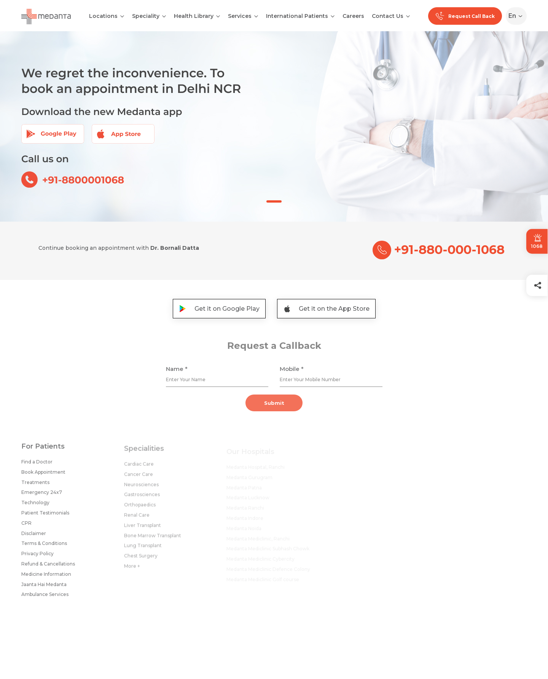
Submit (274, 405)
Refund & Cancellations (48, 566)
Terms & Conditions (44, 545)
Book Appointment (43, 474)
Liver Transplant (142, 528)
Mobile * (292, 371)
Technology (35, 505)
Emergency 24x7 (41, 494)
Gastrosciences (142, 497)
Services (240, 16)
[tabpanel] (274, 126)
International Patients (297, 16)
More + (132, 569)
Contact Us (387, 16)
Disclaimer (33, 535)
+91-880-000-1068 (439, 250)
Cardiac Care (139, 467)
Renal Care (137, 518)
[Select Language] (517, 16)
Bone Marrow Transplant (152, 539)
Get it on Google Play (219, 308)
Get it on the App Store (326, 308)
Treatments (35, 484)
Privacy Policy (37, 556)
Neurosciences (141, 487)
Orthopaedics (140, 508)
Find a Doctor (37, 464)
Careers (353, 16)
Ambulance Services (44, 596)
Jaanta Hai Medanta (44, 586)
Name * (177, 371)
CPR (26, 525)
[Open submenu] (164, 15)
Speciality (145, 16)
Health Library (193, 16)
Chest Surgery (141, 559)
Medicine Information (46, 576)
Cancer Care (138, 477)
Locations (103, 16)
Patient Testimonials (45, 515)
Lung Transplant (143, 548)
